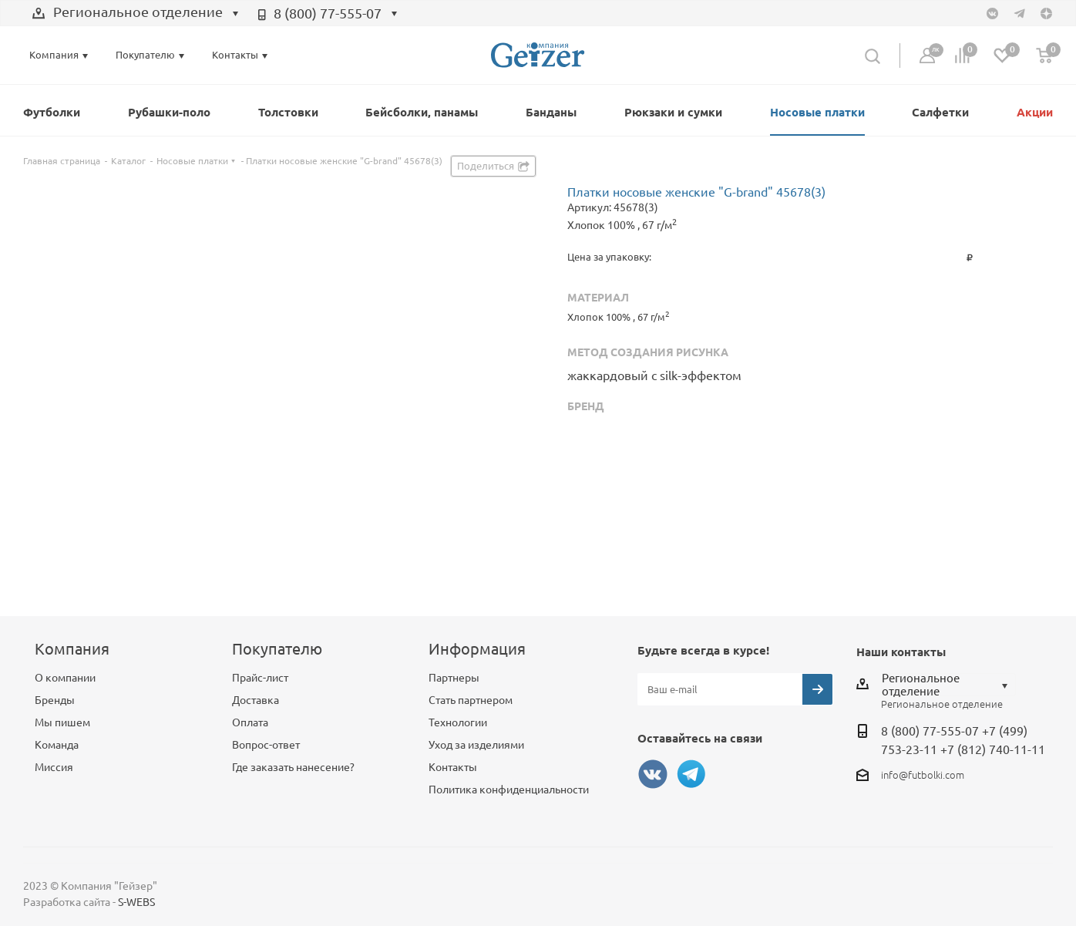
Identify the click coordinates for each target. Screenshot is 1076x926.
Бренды (55, 700)
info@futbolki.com (922, 774)
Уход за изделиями (476, 745)
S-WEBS (136, 902)
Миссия (54, 767)
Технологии (458, 722)
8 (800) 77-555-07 (328, 13)
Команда (57, 745)
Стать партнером (471, 700)
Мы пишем (62, 722)
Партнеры (454, 678)
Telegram (691, 774)
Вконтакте (652, 774)
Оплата (250, 722)
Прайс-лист (260, 678)
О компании (65, 678)
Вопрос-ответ (266, 745)
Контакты (453, 767)
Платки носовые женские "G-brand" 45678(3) (696, 192)
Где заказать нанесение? (293, 767)
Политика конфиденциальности (509, 789)
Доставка (255, 700)
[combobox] (135, 13)
